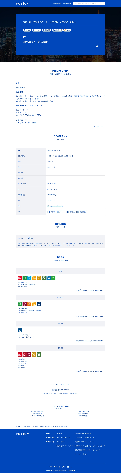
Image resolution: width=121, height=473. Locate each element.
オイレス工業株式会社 (37, 416)
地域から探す (67, 3)
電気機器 (71, 212)
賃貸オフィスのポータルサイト (84, 442)
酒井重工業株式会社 (83, 412)
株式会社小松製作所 (37, 412)
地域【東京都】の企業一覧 (43, 426)
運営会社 (59, 434)
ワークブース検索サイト (82, 454)
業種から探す (57, 3)
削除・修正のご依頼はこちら (60, 384)
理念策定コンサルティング (64, 446)
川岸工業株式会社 (83, 414)
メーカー (61, 212)
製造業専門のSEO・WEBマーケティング (87, 450)
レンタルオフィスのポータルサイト (86, 438)
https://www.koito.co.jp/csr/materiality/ (89, 290)
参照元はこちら (98, 127)
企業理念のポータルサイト (83, 434)
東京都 (52, 212)
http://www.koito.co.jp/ (55, 206)
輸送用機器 (81, 212)
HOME (18, 426)
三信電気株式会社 (37, 414)
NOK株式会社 (83, 416)
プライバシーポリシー (63, 438)
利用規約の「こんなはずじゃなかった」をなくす (90, 446)
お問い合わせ (60, 442)
